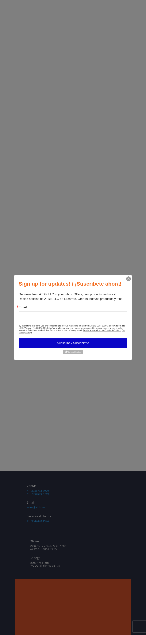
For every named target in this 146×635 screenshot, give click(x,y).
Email (23, 307)
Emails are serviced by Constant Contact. (102, 330)
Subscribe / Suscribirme (73, 343)
